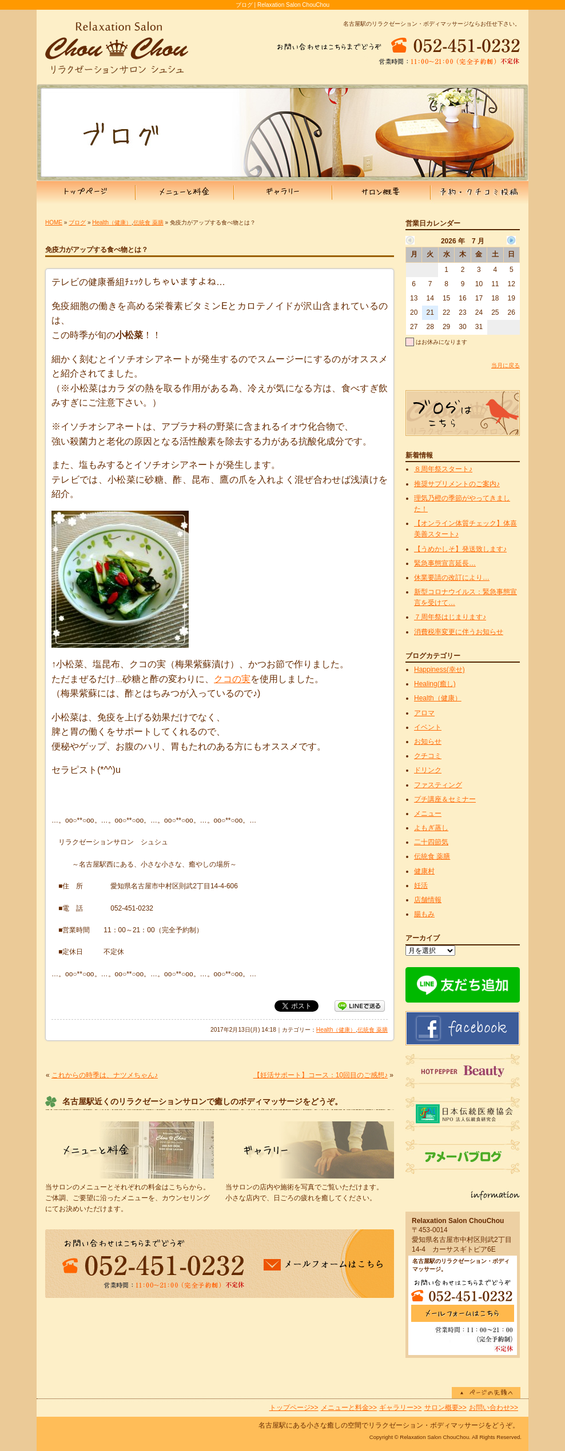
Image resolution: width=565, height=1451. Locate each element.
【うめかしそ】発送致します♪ (460, 549)
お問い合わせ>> (493, 1408)
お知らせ (427, 741)
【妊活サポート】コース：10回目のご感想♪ (320, 1075)
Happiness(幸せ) (439, 670)
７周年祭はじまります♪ (450, 617)
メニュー (427, 813)
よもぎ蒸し (431, 828)
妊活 (421, 885)
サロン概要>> (445, 1408)
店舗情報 (427, 900)
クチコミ (427, 756)
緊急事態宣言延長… (445, 563)
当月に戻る (505, 365)
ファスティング (438, 785)
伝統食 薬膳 (148, 222)
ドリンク (427, 770)
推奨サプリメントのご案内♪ (457, 484)
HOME (53, 222)
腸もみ (424, 914)
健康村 (424, 871)
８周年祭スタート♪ (443, 469)
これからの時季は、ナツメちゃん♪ (104, 1075)
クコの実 (232, 679)
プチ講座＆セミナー (445, 799)
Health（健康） (112, 222)
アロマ (424, 713)
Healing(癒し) (435, 684)
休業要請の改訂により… (452, 578)
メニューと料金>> (349, 1408)
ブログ (77, 222)
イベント (427, 727)
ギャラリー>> (400, 1408)
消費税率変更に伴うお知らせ (458, 632)
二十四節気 (431, 842)
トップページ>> (294, 1408)
